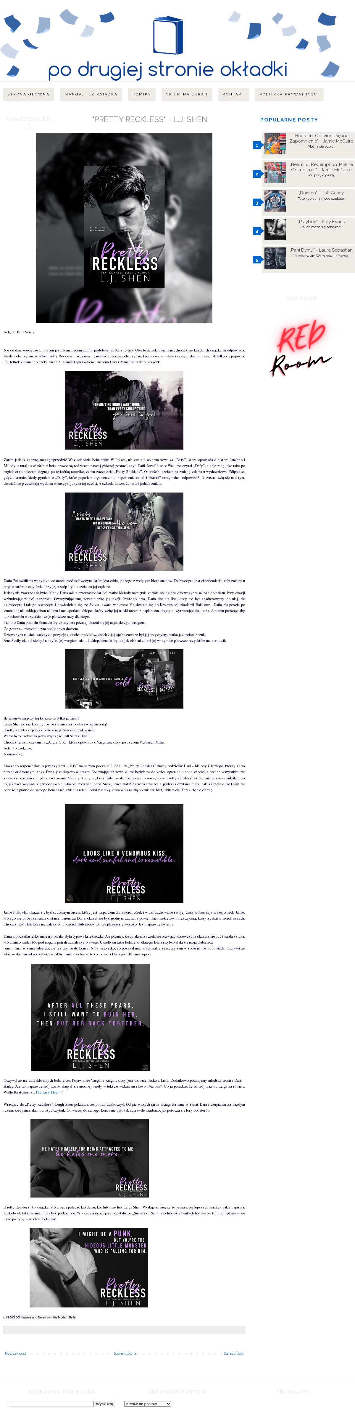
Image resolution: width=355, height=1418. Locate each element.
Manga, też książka (91, 94)
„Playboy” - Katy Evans (321, 221)
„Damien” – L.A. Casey (321, 193)
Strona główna (28, 94)
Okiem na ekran (187, 94)
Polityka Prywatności (289, 94)
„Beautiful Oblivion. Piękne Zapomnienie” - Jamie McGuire (321, 138)
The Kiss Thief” (48, 1093)
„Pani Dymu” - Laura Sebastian (321, 250)
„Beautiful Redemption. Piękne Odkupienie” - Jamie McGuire (321, 167)
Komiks (142, 94)
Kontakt (234, 94)
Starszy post (233, 1353)
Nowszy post (15, 1353)
